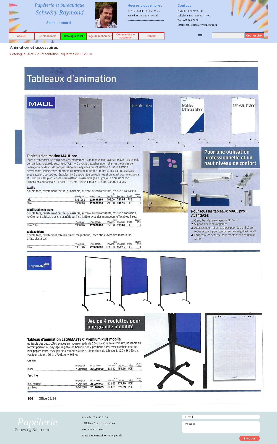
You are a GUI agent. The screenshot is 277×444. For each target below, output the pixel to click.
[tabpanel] (151, 12)
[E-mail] (221, 417)
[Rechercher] (228, 35)
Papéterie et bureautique (59, 5)
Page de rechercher (99, 36)
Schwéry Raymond (59, 12)
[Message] (221, 427)
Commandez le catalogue (125, 36)
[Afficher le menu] (200, 35)
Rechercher (254, 35)
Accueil (21, 36)
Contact (151, 36)
